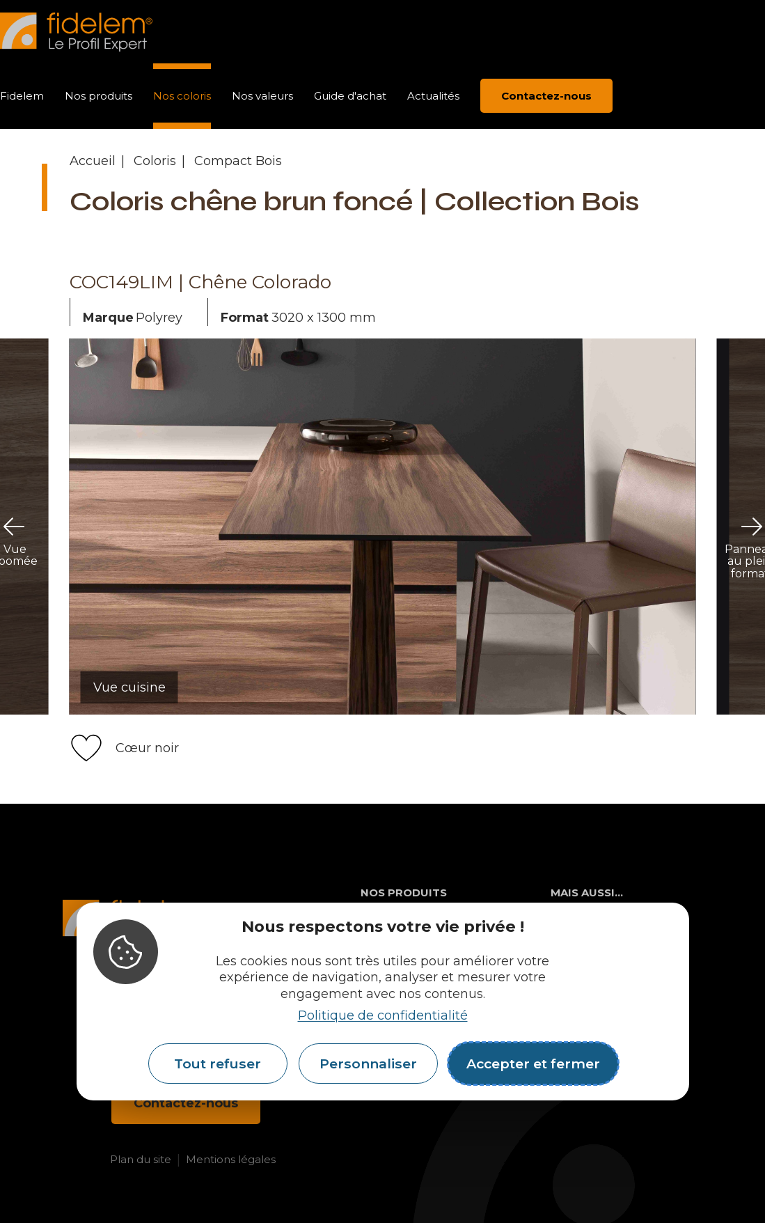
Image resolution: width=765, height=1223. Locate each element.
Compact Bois (238, 161)
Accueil (93, 161)
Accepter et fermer (533, 1063)
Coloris (155, 161)
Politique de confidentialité (383, 1015)
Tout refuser (217, 1063)
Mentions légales (231, 1159)
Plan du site (140, 1159)
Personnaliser (368, 1063)
